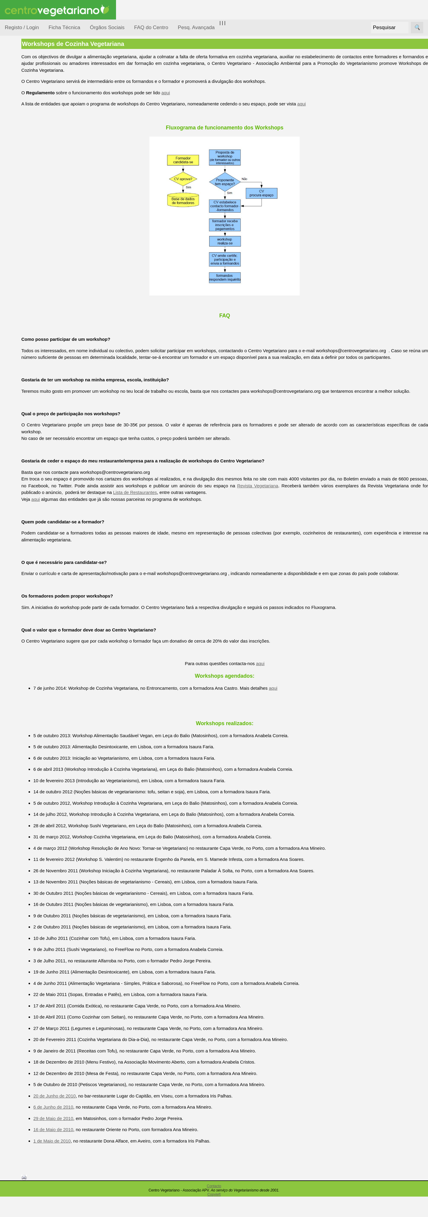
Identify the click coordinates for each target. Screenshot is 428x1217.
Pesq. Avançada (196, 27)
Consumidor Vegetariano (24, 106)
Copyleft (214, 1215)
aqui (204, 92)
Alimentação (24, 90)
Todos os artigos (35, 399)
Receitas (28, 232)
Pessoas (20, 178)
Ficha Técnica (64, 27)
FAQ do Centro (151, 27)
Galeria (26, 277)
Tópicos (13, 75)
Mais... (11, 372)
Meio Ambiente (27, 143)
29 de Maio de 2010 (92, 1138)
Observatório (25, 166)
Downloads (30, 409)
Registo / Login (22, 27)
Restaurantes (32, 322)
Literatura (28, 287)
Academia (29, 268)
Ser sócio (28, 460)
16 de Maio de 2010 (92, 1149)
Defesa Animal (26, 120)
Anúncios (28, 241)
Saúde (18, 189)
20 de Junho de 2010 (93, 1116)
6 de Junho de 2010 (92, 1127)
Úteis (10, 304)
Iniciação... (23, 132)
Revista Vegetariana (323, 499)
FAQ (23, 389)
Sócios (11, 443)
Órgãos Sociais (107, 27)
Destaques (15, 554)
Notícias (20, 155)
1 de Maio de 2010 (90, 1161)
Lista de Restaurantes (233, 505)
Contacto (214, 1206)
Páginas (13, 205)
